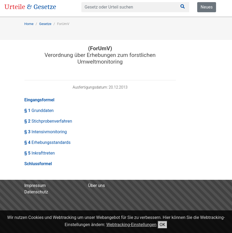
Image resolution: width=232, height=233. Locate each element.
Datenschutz (36, 191)
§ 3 (45, 131)
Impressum (35, 185)
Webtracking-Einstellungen (131, 224)
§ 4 (47, 142)
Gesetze (45, 24)
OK (162, 224)
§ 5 (39, 153)
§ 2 (48, 121)
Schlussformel (38, 163)
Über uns (96, 185)
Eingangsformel (39, 99)
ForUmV (63, 24)
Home (28, 24)
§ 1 (39, 110)
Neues (207, 7)
